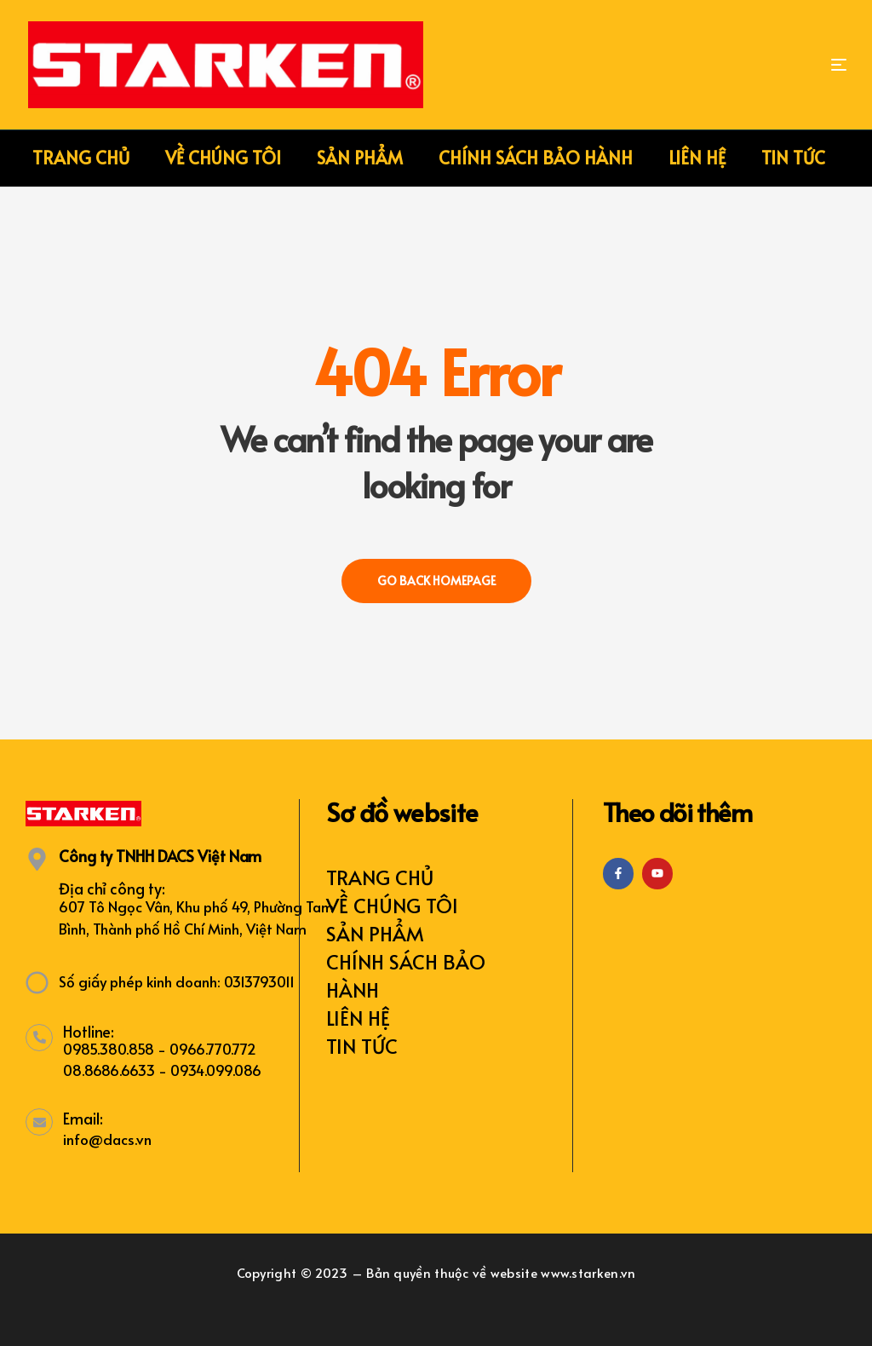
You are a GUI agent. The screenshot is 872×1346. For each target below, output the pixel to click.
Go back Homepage (436, 580)
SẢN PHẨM (375, 933)
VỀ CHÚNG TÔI (392, 905)
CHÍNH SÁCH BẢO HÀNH (405, 975)
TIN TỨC (362, 1046)
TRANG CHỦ (379, 877)
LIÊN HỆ (358, 1017)
